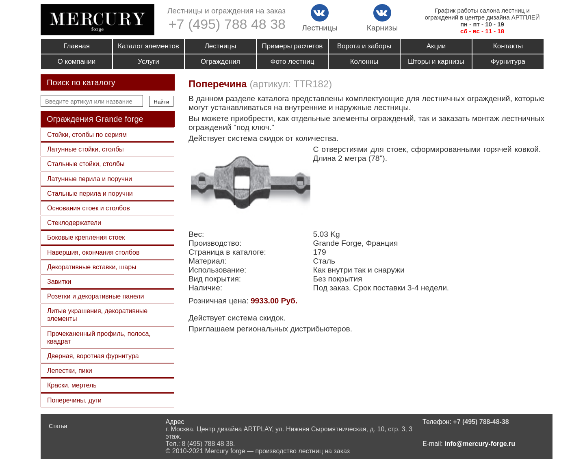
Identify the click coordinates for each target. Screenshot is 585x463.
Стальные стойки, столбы (85, 163)
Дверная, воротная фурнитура (93, 356)
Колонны (364, 61)
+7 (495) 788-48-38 (481, 421)
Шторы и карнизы (436, 61)
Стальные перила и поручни (90, 193)
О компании (77, 61)
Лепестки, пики (69, 370)
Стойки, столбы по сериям (87, 134)
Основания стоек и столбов (88, 208)
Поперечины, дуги (74, 400)
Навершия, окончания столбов (93, 252)
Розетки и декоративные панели (95, 296)
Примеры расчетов (292, 46)
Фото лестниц (292, 61)
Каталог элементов (148, 46)
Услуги (148, 61)
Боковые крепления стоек (86, 237)
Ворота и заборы (364, 46)
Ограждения (220, 61)
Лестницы (220, 46)
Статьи (58, 426)
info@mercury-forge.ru (479, 443)
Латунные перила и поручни (89, 178)
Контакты (508, 46)
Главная (76, 46)
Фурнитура (508, 61)
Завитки (59, 281)
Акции (436, 46)
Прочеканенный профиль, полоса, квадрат (99, 337)
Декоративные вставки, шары (91, 267)
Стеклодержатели (74, 222)
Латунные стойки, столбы (85, 149)
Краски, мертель (72, 385)
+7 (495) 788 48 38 (227, 24)
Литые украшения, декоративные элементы (97, 314)
